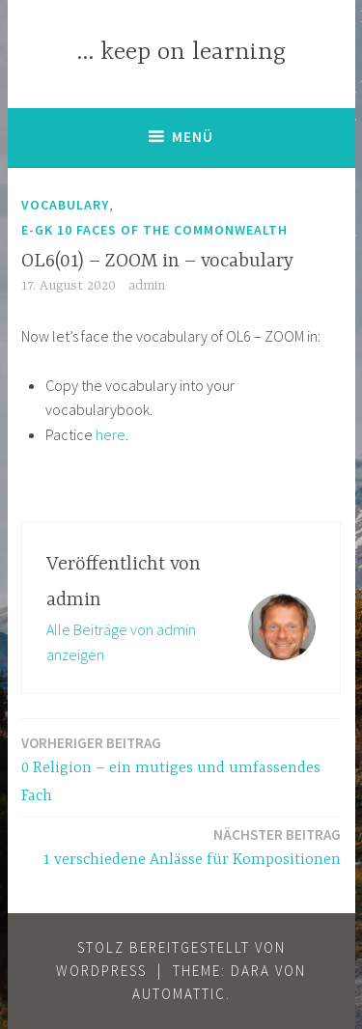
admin (146, 285)
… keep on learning (181, 53)
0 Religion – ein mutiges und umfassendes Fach (181, 768)
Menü (192, 136)
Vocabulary (65, 204)
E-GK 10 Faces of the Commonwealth (154, 229)
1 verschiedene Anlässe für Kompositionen (192, 846)
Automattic (179, 994)
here (110, 434)
